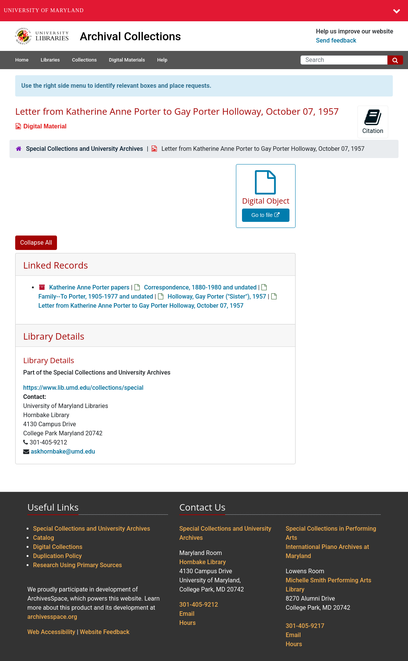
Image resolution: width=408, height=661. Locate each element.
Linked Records (55, 265)
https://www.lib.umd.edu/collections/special (83, 387)
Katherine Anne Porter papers (89, 287)
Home (21, 60)
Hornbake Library (202, 562)
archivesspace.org (52, 616)
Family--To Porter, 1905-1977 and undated (95, 296)
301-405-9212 (198, 604)
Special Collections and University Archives (84, 148)
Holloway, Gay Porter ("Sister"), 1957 (217, 296)
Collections (84, 60)
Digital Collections (57, 546)
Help (162, 60)
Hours (187, 622)
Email (187, 613)
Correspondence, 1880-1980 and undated (200, 287)
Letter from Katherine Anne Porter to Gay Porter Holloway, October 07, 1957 (141, 305)
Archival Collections (130, 36)
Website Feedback (105, 632)
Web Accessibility (51, 632)
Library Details (53, 336)
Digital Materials (127, 60)
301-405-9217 (305, 625)
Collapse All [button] (36, 242)
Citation (372, 121)
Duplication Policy (57, 556)
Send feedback (336, 40)
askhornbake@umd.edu (63, 451)
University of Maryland (44, 10)
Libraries (50, 60)
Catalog (43, 537)
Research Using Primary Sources (77, 565)
